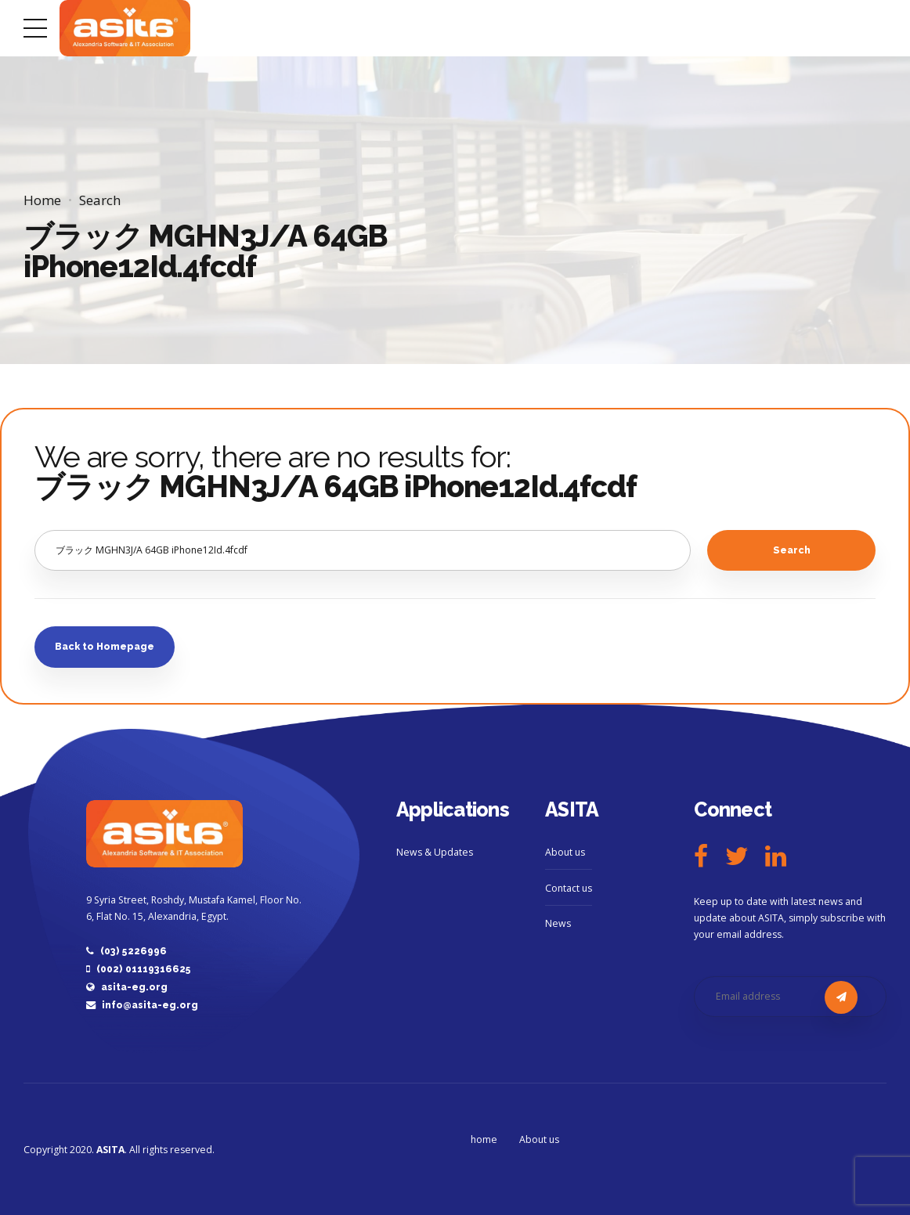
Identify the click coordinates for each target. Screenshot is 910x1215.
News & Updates (434, 852)
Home (42, 200)
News (558, 923)
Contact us (568, 888)
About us (565, 852)
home (484, 1139)
